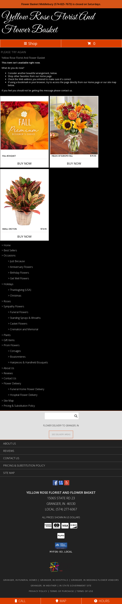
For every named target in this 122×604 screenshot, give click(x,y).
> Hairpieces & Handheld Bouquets (28, 362)
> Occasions (9, 255)
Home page (46, 76)
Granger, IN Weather (44, 585)
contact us (66, 90)
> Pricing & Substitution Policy (18, 405)
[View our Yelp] (66, 484)
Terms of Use (85, 591)
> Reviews (7, 373)
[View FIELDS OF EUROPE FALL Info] (74, 125)
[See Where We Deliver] (61, 434)
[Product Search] (61, 416)
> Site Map (8, 400)
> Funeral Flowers (18, 312)
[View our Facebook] (55, 484)
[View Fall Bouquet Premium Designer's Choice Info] (24, 125)
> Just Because (16, 261)
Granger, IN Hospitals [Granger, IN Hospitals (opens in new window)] (54, 580)
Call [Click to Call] (20, 601)
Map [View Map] (61, 601)
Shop (30, 43)
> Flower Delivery (11, 383)
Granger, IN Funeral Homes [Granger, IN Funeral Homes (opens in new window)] (20, 580)
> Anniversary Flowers (20, 267)
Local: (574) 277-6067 (61, 509)
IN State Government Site (75, 585)
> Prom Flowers (11, 345)
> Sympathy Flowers (13, 306)
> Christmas (14, 295)
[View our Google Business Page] (61, 484)
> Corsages (14, 351)
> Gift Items (8, 340)
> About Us (8, 368)
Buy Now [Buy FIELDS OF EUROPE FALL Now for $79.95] (74, 163)
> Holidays (7, 284)
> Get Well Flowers (18, 278)
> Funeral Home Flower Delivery (26, 389)
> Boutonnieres (17, 356)
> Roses (6, 301)
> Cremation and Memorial (23, 329)
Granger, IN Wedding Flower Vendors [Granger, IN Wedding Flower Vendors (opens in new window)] (95, 580)
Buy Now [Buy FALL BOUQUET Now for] (24, 163)
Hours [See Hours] (101, 601)
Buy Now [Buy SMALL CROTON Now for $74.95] (24, 236)
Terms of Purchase (62, 591)
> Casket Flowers (17, 323)
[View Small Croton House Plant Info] (24, 198)
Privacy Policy (38, 591)
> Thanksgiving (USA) (19, 290)
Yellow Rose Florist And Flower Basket (48, 23)
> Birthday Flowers (18, 272)
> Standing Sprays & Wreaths (24, 318)
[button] (61, 546)
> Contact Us (9, 378)
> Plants (6, 335)
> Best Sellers (9, 250)
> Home (6, 245)
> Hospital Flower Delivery (22, 395)
